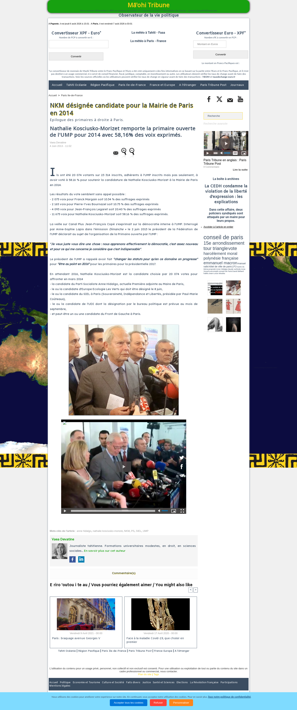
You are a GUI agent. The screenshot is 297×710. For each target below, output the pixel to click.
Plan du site (144, 679)
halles (221, 248)
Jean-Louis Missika (228, 248)
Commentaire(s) (123, 573)
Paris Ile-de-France (132, 85)
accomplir (244, 247)
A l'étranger (188, 85)
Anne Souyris (238, 247)
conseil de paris (216, 235)
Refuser (158, 702)
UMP (145, 530)
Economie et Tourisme (84, 687)
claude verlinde (231, 247)
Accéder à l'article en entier (216, 226)
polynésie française (235, 241)
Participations (218, 687)
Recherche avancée (215, 123)
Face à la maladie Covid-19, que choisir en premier (159, 639)
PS (132, 530)
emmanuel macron (214, 244)
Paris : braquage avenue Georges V (75, 639)
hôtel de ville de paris (240, 245)
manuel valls (229, 245)
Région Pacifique (102, 85)
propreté (217, 247)
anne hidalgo (84, 530)
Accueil (57, 85)
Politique (64, 687)
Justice (141, 687)
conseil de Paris (208, 248)
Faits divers (129, 687)
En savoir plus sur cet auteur (104, 551)
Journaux (237, 85)
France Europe (176, 651)
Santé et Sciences (157, 687)
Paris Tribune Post (213, 85)
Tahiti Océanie (76, 85)
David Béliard (215, 248)
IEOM (206, 76)
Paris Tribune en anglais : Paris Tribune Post (224, 161)
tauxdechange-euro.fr (224, 76)
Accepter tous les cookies (128, 702)
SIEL (138, 530)
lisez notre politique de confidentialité (229, 696)
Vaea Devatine (58, 142)
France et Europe (163, 85)
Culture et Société (110, 687)
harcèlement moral (214, 241)
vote (241, 238)
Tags (156, 679)
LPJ (205, 247)
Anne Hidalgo (222, 247)
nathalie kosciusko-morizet (108, 530)
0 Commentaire (211, 166)
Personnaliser (181, 702)
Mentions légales (238, 687)
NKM (127, 530)
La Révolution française (195, 687)
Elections (174, 687)
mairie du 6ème (210, 247)
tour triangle (231, 238)
